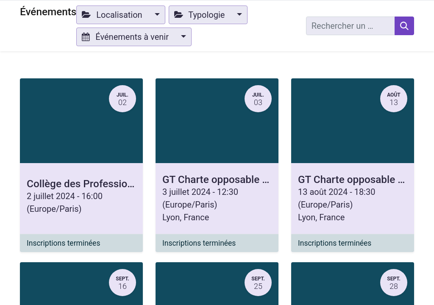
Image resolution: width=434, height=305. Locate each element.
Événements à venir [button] (126, 37)
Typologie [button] (200, 15)
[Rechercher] (404, 26)
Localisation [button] (113, 15)
